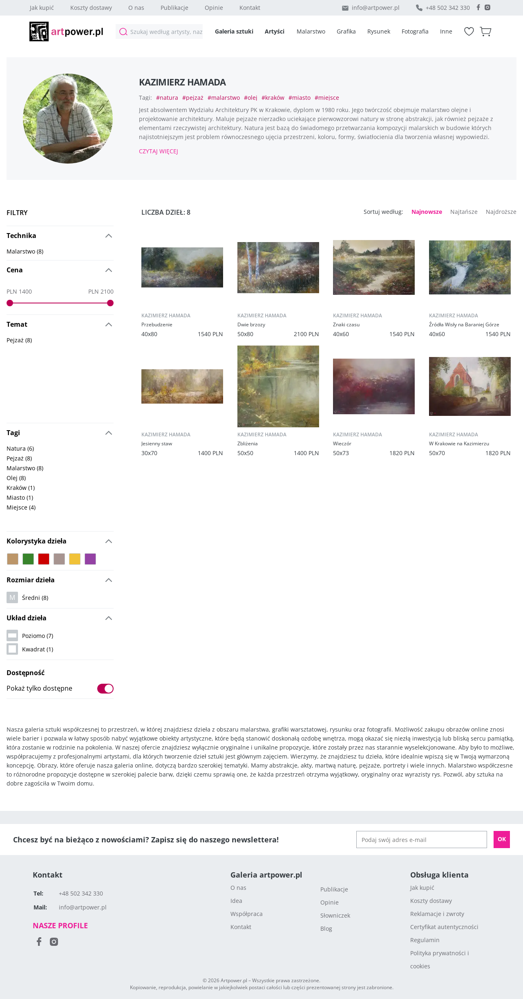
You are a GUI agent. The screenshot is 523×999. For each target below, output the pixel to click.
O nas (136, 7)
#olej (250, 98)
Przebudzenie (156, 324)
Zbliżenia (247, 443)
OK (502, 839)
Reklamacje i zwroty (437, 914)
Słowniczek (335, 915)
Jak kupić (42, 7)
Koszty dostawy (91, 7)
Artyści (274, 31)
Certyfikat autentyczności (444, 927)
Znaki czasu (346, 324)
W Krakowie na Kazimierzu (459, 443)
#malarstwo (224, 98)
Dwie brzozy (251, 324)
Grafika (346, 31)
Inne (446, 31)
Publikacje (174, 7)
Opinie (214, 7)
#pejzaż (192, 98)
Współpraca (246, 914)
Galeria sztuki (234, 31)
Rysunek (378, 31)
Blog (326, 928)
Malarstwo (311, 31)
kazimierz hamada (165, 315)
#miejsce (327, 98)
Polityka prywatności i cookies (439, 959)
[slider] (10, 303)
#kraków (273, 98)
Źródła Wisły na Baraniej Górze (464, 324)
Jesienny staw (156, 443)
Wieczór (342, 443)
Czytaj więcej (158, 151)
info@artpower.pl (376, 7)
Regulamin (425, 940)
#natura (167, 98)
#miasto (299, 98)
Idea (236, 901)
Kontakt (249, 7)
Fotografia (415, 31)
